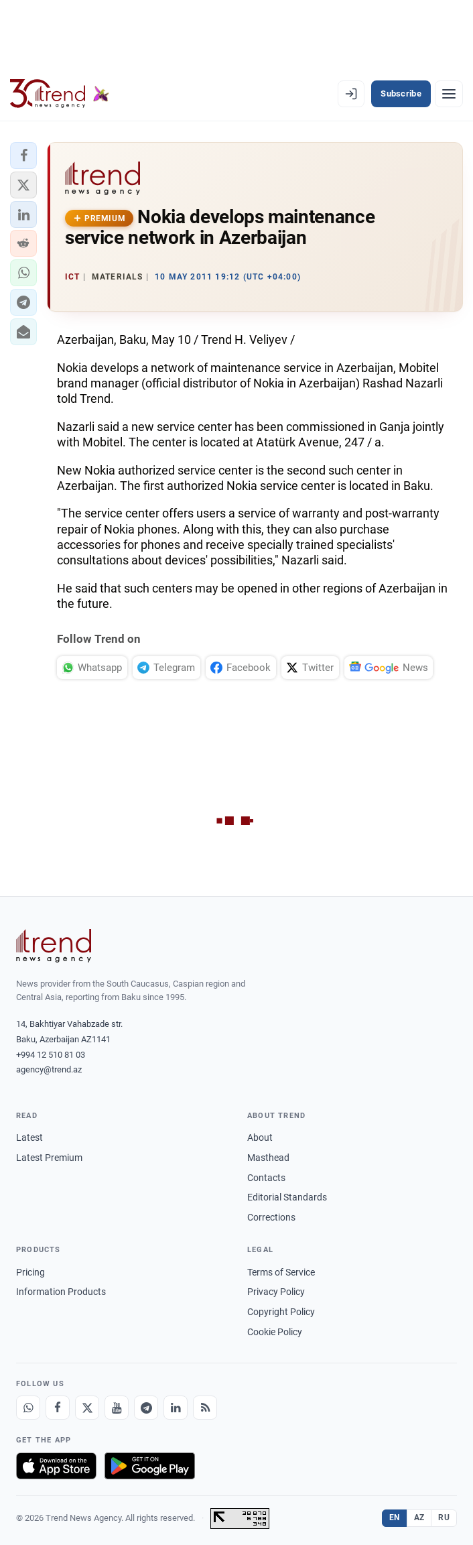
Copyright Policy (281, 1311)
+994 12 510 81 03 (50, 1055)
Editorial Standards (287, 1197)
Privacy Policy (276, 1291)
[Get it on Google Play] (150, 1466)
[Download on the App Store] (56, 1466)
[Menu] (449, 93)
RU (444, 1517)
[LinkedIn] (175, 1408)
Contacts (266, 1177)
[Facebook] (58, 1408)
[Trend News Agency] (53, 946)
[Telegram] (146, 1408)
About (260, 1137)
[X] (87, 1408)
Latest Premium (49, 1157)
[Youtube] (117, 1408)
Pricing (30, 1272)
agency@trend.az (49, 1069)
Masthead (268, 1157)
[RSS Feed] (205, 1408)
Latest (29, 1137)
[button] (23, 155)
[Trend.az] (59, 94)
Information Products (61, 1291)
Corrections (271, 1217)
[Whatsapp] (28, 1408)
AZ (419, 1517)
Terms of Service (281, 1272)
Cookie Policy (274, 1331)
